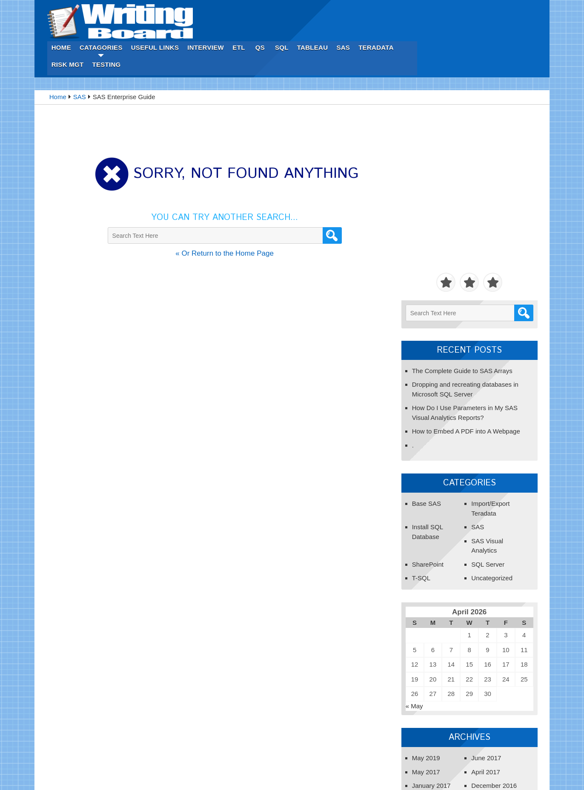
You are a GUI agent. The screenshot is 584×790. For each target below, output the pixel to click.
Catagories (234, 8)
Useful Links (289, 8)
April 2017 (481, 577)
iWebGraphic (375, 772)
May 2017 (422, 577)
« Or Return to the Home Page (218, 215)
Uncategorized (487, 384)
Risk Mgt (201, 25)
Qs (393, 8)
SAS (477, 8)
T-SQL (417, 384)
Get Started (417, 676)
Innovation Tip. (233, 772)
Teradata (510, 8)
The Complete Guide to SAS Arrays (458, 176)
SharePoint (423, 370)
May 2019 (422, 564)
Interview (339, 8)
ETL (372, 8)
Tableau (446, 8)
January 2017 (427, 591)
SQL (416, 8)
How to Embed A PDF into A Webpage (462, 237)
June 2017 (482, 564)
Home (195, 8)
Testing (240, 25)
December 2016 (489, 591)
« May (410, 511)
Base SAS (422, 309)
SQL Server (483, 370)
